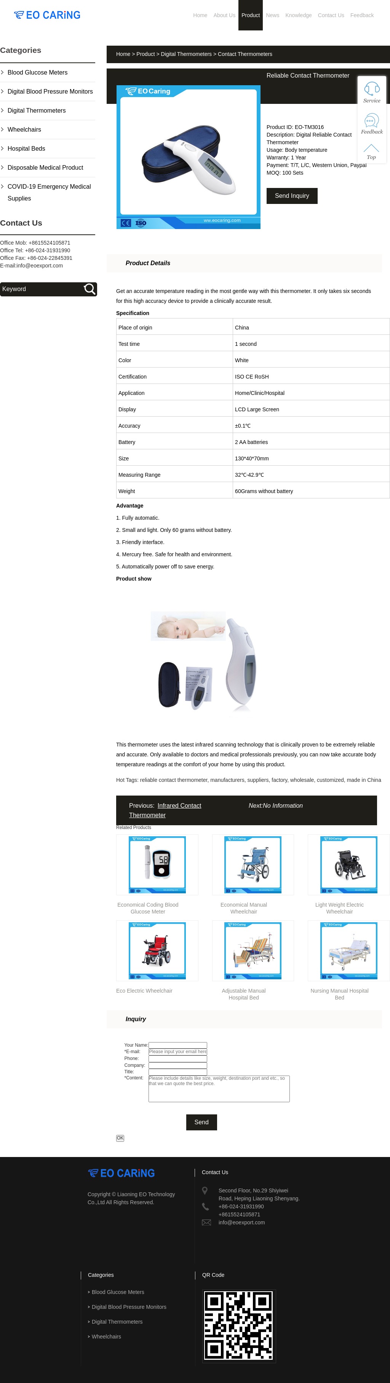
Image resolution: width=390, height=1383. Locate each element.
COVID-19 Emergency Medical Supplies (49, 192)
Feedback (362, 15)
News (272, 15)
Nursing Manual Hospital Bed (339, 993)
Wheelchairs (24, 129)
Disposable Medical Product (45, 167)
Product (250, 15)
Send (202, 1122)
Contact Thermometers (245, 54)
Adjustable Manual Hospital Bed (243, 993)
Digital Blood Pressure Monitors (50, 91)
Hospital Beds (26, 148)
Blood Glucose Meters (37, 72)
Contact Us (331, 15)
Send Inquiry (292, 196)
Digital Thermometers (37, 110)
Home (200, 15)
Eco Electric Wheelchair (144, 991)
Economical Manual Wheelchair (244, 907)
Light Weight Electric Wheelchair (339, 907)
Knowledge (298, 15)
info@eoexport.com (40, 266)
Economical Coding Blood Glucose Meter (147, 907)
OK (120, 1138)
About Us (225, 15)
